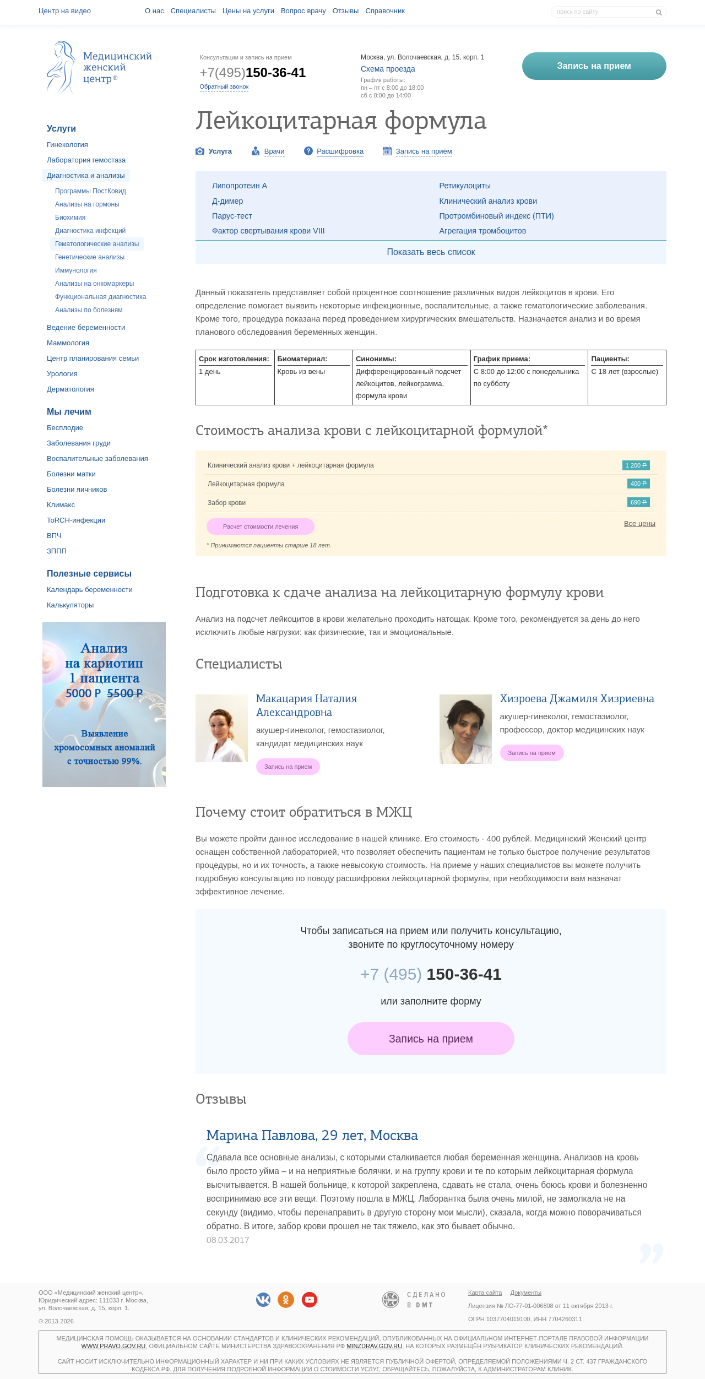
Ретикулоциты (465, 185)
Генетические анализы (89, 257)
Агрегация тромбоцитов (483, 230)
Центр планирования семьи (93, 358)
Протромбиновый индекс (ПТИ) (497, 215)
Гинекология (67, 144)
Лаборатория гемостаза (86, 160)
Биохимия (70, 217)
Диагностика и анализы (86, 175)
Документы (526, 1292)
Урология (62, 374)
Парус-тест (232, 215)
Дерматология (70, 389)
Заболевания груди (79, 443)
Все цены (639, 523)
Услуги (61, 128)
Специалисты (193, 11)
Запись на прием (431, 1039)
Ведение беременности (86, 327)
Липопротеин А (239, 185)
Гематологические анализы (97, 244)
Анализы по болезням (89, 310)
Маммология (68, 343)
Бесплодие (65, 428)
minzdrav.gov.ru (374, 1346)
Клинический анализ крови (489, 201)
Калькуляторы (70, 605)
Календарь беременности (90, 589)
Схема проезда (388, 68)
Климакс (61, 505)
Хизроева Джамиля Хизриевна (577, 698)
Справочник (385, 11)
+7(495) (253, 72)
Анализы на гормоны (87, 204)
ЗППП (57, 551)
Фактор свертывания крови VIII (268, 230)
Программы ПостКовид (90, 191)
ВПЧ (54, 535)
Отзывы (346, 11)
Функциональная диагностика (100, 297)
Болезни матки (71, 474)
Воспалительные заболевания (97, 458)
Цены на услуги (248, 11)
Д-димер (227, 201)
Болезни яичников (77, 489)
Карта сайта (485, 1292)
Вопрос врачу (303, 11)
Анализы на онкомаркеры (94, 283)
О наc (154, 11)
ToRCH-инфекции (76, 520)
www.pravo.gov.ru (114, 1346)
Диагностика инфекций (90, 231)
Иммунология (76, 270)
